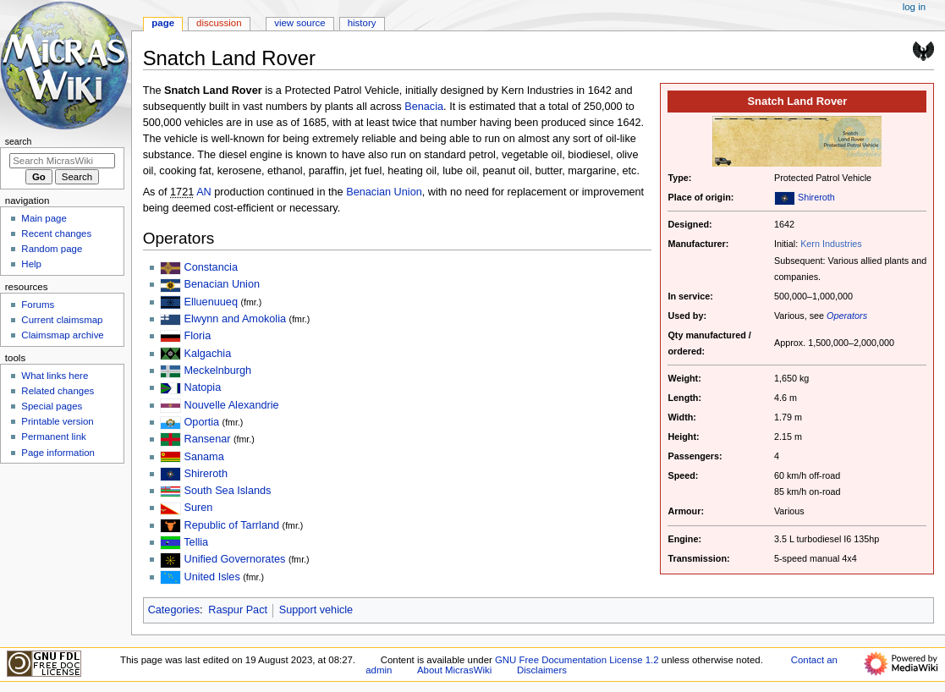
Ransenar (207, 439)
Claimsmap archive (62, 335)
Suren (198, 508)
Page (162, 23)
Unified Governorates (234, 559)
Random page (51, 249)
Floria (197, 336)
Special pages (51, 406)
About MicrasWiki (454, 670)
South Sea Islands (227, 491)
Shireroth (816, 197)
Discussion (218, 23)
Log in (914, 7)
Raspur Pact (237, 610)
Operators (847, 315)
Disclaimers (542, 670)
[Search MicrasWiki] (62, 160)
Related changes (57, 391)
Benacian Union (384, 192)
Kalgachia (207, 354)
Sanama (203, 457)
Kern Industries (831, 244)
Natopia (202, 387)
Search (18, 141)
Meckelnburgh (217, 370)
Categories (174, 610)
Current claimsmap (61, 320)
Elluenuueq (211, 302)
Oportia (201, 422)
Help (31, 264)
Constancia (210, 267)
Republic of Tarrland (231, 525)
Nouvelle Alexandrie (231, 405)
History (362, 23)
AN (204, 192)
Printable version (57, 421)
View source (299, 23)
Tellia (196, 542)
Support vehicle (316, 610)
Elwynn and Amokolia (235, 319)
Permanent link (53, 436)
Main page (44, 218)
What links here (54, 376)
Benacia (423, 107)
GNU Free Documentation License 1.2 (577, 660)
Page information (58, 453)
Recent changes (56, 233)
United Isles (211, 577)
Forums (37, 304)
